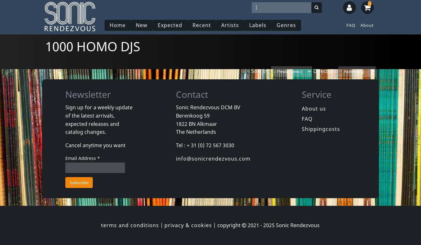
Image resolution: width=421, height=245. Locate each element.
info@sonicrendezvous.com (213, 158)
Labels (257, 25)
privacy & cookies (188, 225)
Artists (230, 25)
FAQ (350, 25)
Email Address (82, 158)
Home (118, 25)
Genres (286, 25)
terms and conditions (130, 225)
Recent (201, 25)
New (142, 25)
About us (314, 108)
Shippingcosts (321, 129)
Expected (170, 25)
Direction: (325, 71)
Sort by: (260, 71)
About (367, 25)
